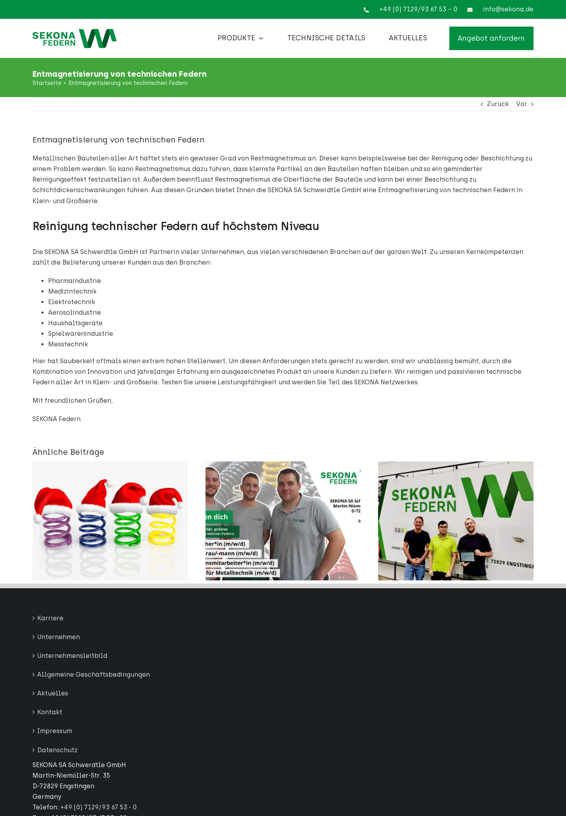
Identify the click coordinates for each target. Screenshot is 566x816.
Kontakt (49, 712)
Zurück (498, 104)
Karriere (50, 618)
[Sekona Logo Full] (74, 32)
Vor (521, 104)
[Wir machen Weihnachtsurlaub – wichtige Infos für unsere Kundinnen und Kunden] (110, 465)
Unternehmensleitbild (72, 655)
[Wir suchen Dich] (283, 465)
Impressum (54, 731)
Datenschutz (57, 750)
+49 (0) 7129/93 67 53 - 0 (98, 807)
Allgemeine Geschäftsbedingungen (93, 674)
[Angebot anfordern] (491, 38)
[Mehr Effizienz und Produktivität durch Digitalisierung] (456, 465)
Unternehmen (58, 637)
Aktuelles (52, 693)
